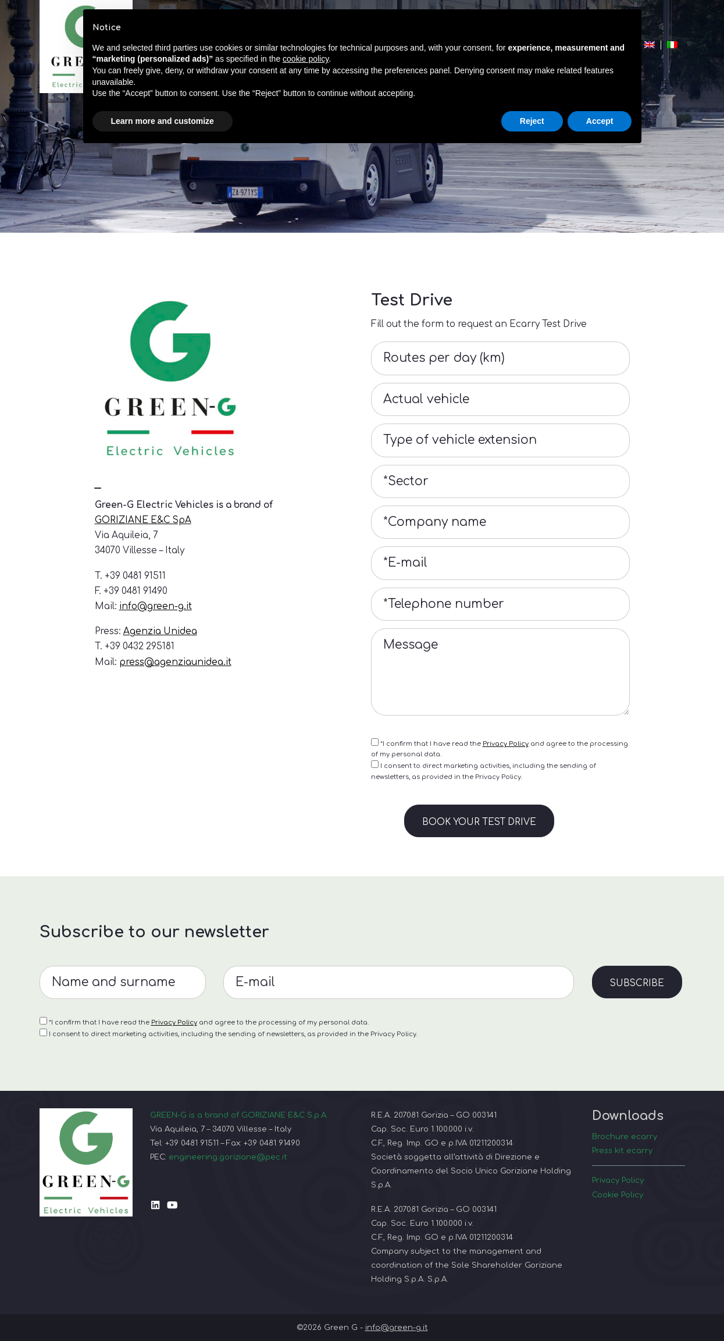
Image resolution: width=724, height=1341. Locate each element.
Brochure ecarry (624, 1136)
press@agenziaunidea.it (175, 662)
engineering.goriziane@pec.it (228, 1157)
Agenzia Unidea (160, 631)
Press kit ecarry (622, 1150)
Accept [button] (600, 121)
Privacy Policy (506, 744)
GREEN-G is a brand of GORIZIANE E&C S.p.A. (239, 1115)
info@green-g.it (155, 606)
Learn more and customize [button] (162, 121)
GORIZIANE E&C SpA (143, 520)
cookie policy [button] (306, 58)
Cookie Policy (617, 1194)
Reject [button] (532, 121)
